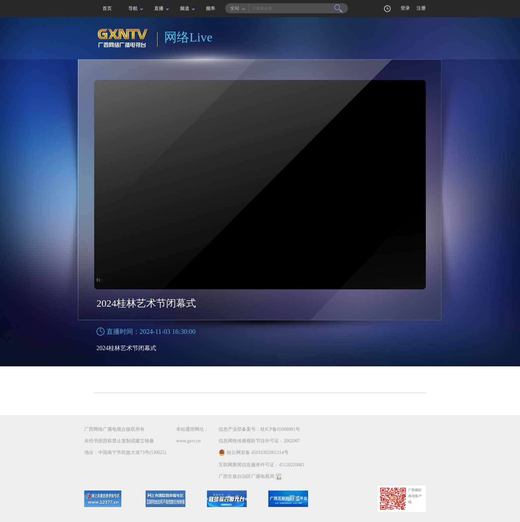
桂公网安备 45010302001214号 (254, 452)
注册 (421, 8)
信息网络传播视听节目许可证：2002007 (259, 440)
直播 (158, 8)
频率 (210, 8)
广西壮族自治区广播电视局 (246, 476)
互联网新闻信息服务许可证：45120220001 (261, 464)
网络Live (188, 37)
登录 (405, 8)
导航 (133, 8)
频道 (184, 8)
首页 (107, 8)
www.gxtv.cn (188, 440)
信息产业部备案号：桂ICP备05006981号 (259, 429)
